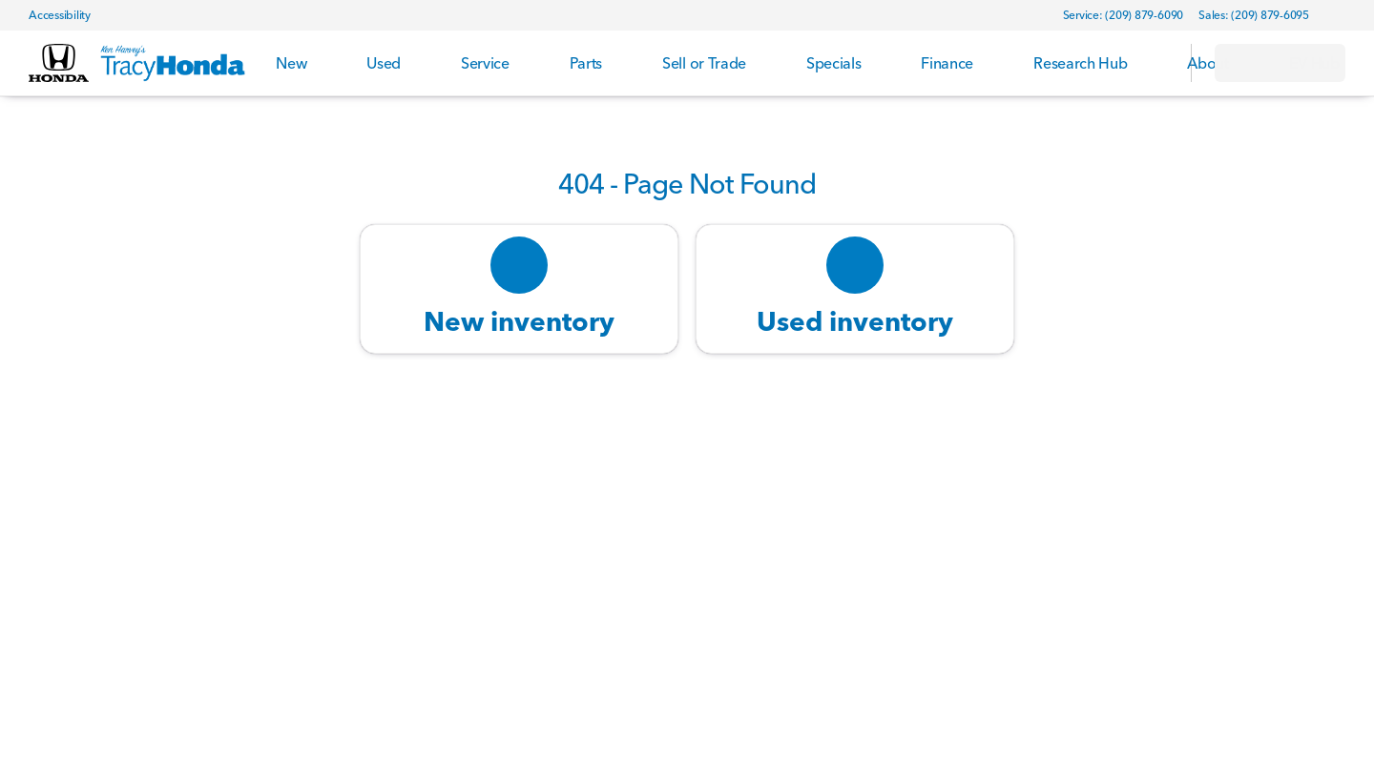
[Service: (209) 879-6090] (1123, 15)
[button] (1351, 15)
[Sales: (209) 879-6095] (1254, 15)
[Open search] (1152, 63)
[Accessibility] (51, 15)
